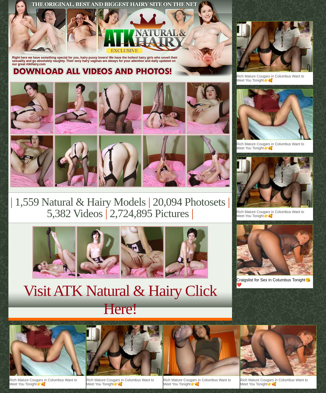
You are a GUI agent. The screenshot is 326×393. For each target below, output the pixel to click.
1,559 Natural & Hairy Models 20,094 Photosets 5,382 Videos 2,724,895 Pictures (120, 207)
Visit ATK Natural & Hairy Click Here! (120, 299)
